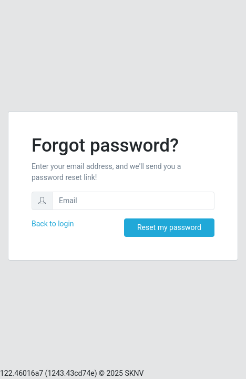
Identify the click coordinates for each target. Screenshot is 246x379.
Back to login (53, 224)
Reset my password (169, 227)
